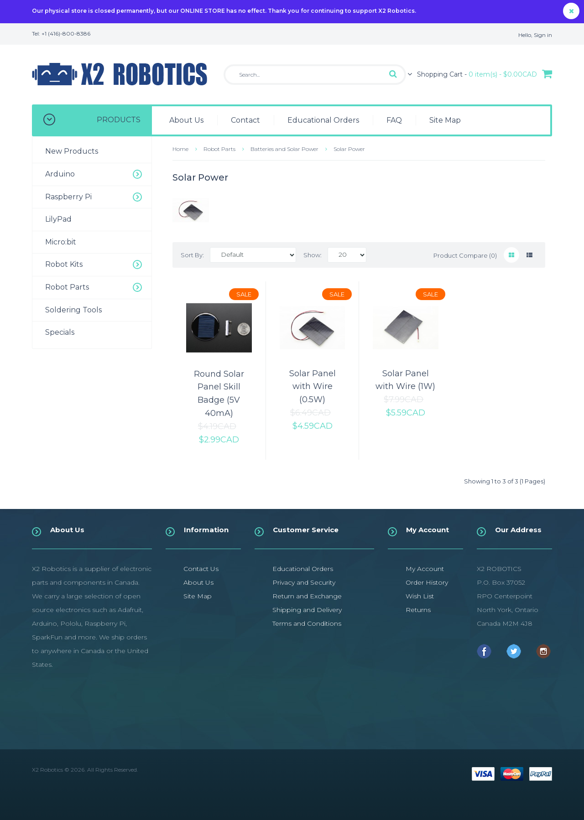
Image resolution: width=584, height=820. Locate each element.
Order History (427, 582)
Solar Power (349, 148)
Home (180, 148)
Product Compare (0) (465, 255)
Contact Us (201, 569)
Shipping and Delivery (307, 610)
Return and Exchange (307, 596)
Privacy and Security (303, 582)
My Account (425, 569)
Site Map (197, 596)
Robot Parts (219, 148)
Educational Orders (302, 569)
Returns (418, 610)
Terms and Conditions (306, 623)
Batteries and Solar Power (284, 148)
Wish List (420, 596)
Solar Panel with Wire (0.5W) (312, 386)
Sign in (543, 34)
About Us (198, 582)
